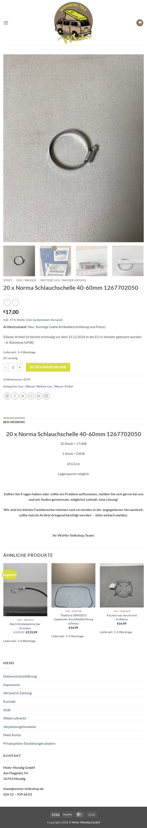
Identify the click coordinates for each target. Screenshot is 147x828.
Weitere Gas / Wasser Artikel (63, 280)
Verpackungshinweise (19, 726)
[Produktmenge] (12, 367)
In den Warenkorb (48, 367)
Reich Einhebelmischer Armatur (25, 626)
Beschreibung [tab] (14, 422)
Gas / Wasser (26, 280)
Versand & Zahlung (17, 693)
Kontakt (9, 701)
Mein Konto (12, 735)
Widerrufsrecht (14, 718)
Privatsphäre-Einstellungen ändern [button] (29, 743)
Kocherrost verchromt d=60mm (122, 617)
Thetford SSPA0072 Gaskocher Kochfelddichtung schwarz (73, 619)
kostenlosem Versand (47, 320)
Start (7, 280)
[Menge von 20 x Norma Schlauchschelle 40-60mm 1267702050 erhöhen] (19, 367)
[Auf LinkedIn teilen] (46, 396)
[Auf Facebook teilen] (15, 396)
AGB (6, 710)
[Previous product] (15, 302)
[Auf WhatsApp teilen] (7, 396)
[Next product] (7, 302)
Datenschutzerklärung (20, 676)
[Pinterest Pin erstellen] (38, 396)
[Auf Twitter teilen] (22, 396)
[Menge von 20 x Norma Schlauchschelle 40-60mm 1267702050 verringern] (5, 367)
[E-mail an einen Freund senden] (30, 396)
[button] (5, 22)
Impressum (11, 685)
